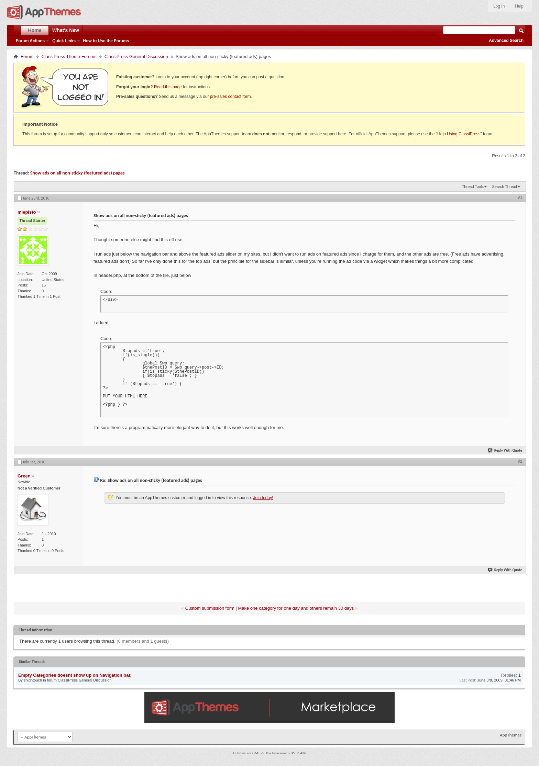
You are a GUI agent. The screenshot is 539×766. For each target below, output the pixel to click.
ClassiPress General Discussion (136, 56)
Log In (499, 6)
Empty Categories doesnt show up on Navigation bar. (74, 675)
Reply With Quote (505, 450)
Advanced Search (506, 40)
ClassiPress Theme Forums (69, 56)
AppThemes (510, 734)
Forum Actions (30, 40)
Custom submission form (209, 608)
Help (519, 6)
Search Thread (504, 186)
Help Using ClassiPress (458, 134)
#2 (520, 461)
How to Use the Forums (106, 40)
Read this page (168, 87)
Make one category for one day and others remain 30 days (296, 608)
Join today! (263, 497)
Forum (27, 56)
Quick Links (64, 40)
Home (35, 30)
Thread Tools (473, 186)
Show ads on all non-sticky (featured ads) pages (77, 173)
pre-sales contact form (230, 96)
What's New (65, 30)
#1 (520, 197)
